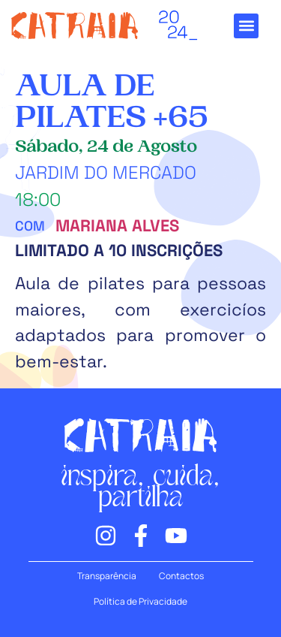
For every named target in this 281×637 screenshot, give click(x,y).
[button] (246, 26)
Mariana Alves (117, 225)
